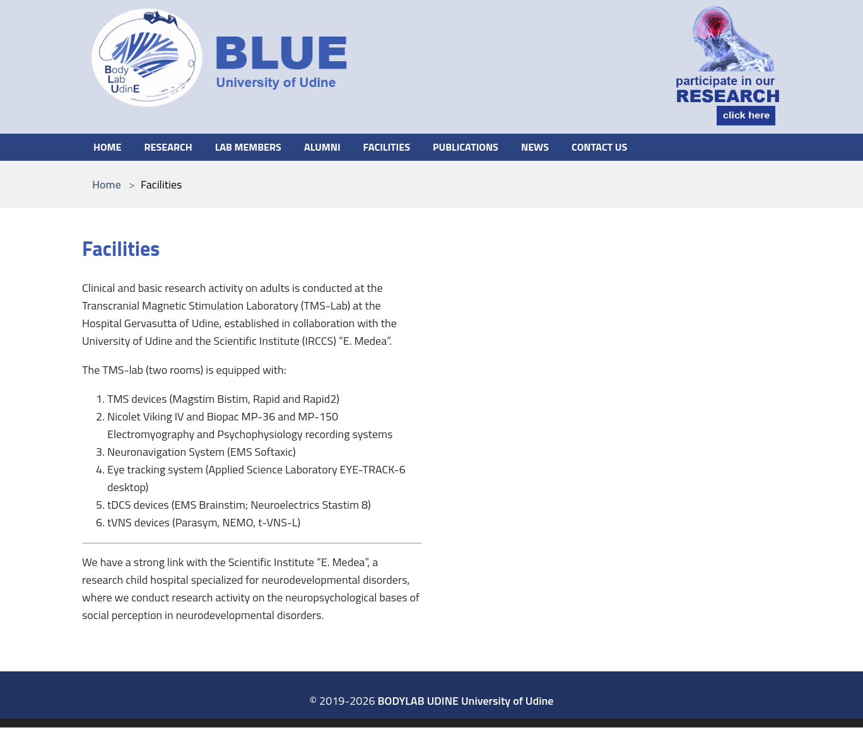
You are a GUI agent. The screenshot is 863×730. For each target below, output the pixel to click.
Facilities (409, 147)
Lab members (260, 147)
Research (174, 147)
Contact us (638, 147)
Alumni (340, 147)
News (569, 147)
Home (108, 147)
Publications (494, 147)
